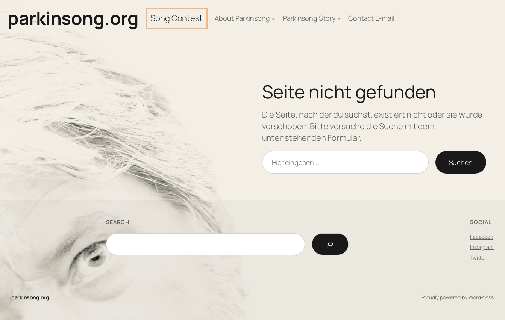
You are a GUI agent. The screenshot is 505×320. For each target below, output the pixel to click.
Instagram (482, 247)
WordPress (481, 297)
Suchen (461, 162)
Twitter (478, 257)
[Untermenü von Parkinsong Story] (339, 18)
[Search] (330, 244)
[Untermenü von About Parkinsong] (273, 18)
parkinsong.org (73, 18)
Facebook (481, 236)
